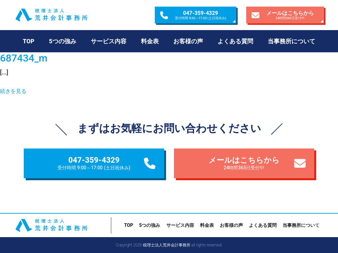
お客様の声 (188, 41)
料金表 (150, 41)
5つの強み (62, 41)
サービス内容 (108, 41)
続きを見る (13, 91)
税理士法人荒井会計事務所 (63, 15)
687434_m (24, 58)
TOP (28, 41)
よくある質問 (235, 41)
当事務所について (291, 41)
